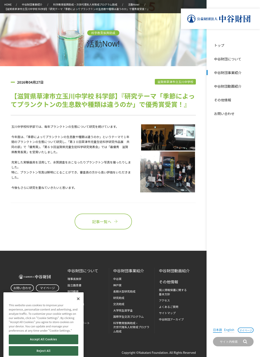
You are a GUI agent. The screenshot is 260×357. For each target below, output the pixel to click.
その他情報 (222, 99)
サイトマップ (167, 313)
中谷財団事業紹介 (227, 72)
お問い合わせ (224, 113)
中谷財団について (227, 58)
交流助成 (118, 304)
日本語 (217, 330)
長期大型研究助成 (124, 291)
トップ (219, 45)
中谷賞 (117, 279)
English (229, 330)
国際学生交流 (128, 317)
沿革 (253, 86)
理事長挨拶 (74, 279)
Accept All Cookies (43, 350)
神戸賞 (117, 285)
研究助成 (118, 298)
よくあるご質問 (168, 307)
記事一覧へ (103, 221)
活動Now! (133, 4)
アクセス (164, 300)
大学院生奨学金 (123, 310)
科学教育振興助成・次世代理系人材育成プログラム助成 (85, 4)
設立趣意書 (74, 285)
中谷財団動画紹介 (227, 86)
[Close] (78, 309)
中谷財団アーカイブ (171, 319)
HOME (8, 4)
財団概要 (73, 291)
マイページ (245, 330)
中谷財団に (83, 271)
